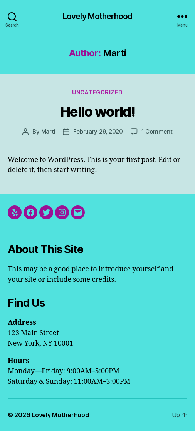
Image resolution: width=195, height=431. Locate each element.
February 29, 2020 (98, 131)
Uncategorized (97, 92)
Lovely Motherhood (97, 16)
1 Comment (157, 131)
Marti (48, 131)
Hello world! (97, 111)
